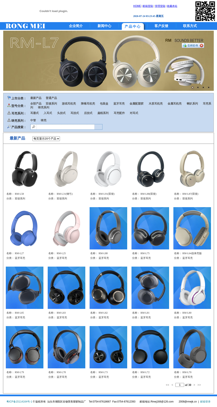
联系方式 (190, 26)
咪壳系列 (43, 107)
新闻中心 (104, 26)
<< (167, 384)
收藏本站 (172, 6)
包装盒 (104, 103)
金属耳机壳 (175, 103)
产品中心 (133, 26)
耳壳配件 (119, 113)
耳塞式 (34, 113)
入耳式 (48, 113)
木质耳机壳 (156, 103)
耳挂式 (74, 113)
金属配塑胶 (137, 103)
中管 (33, 120)
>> (199, 384)
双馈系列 (51, 103)
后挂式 (88, 113)
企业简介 (76, 26)
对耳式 (134, 113)
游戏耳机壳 (69, 103)
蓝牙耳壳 (119, 103)
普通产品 (51, 98)
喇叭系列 (192, 103)
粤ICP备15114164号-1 (19, 401)
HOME (137, 6)
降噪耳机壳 (88, 103)
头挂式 (61, 113)
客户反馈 (161, 26)
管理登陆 (160, 6)
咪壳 (43, 120)
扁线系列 (102, 113)
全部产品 (35, 103)
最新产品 (35, 98)
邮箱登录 (205, 401)
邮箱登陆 (148, 6)
